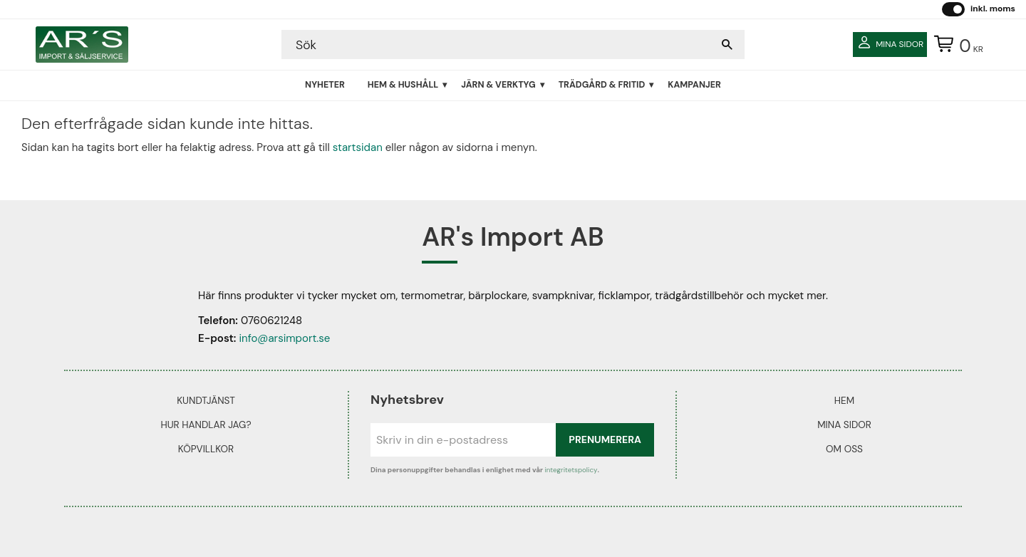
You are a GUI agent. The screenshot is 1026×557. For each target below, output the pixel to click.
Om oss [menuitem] (844, 449)
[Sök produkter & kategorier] (498, 44)
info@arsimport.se (284, 338)
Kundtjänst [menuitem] (206, 401)
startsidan (358, 147)
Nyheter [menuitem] (325, 84)
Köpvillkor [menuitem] (206, 449)
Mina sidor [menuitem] (844, 425)
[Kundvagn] (955, 45)
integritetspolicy (570, 469)
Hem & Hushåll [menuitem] (403, 84)
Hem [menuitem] (844, 401)
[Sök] (726, 44)
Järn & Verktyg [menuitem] (498, 84)
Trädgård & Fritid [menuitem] (602, 84)
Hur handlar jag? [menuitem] (205, 425)
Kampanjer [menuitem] (694, 84)
